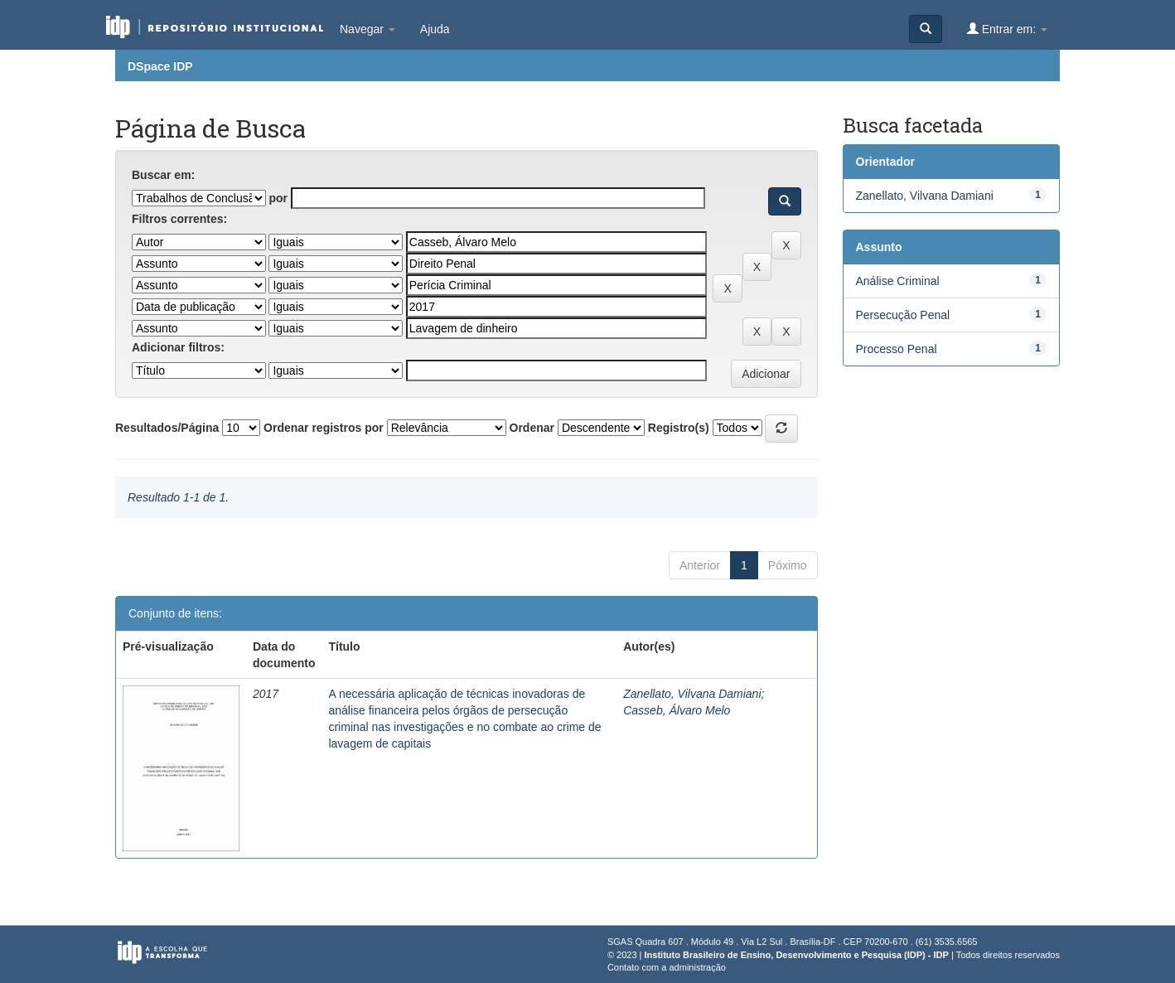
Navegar (367, 29)
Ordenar (532, 427)
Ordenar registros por (324, 427)
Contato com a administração (666, 967)
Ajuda (435, 29)
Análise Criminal (898, 281)
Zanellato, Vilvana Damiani (692, 693)
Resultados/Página (167, 427)
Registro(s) (678, 427)
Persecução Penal (903, 315)
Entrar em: (1007, 29)
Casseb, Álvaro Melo (676, 710)
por (278, 198)
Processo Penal (896, 349)
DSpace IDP (160, 66)
